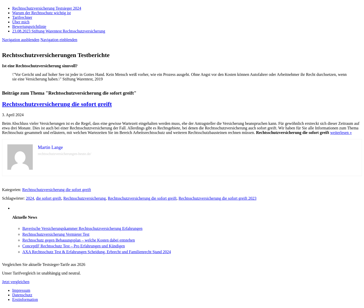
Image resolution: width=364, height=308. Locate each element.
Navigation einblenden (58, 40)
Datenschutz (22, 295)
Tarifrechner (22, 17)
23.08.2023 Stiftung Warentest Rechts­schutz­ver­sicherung (58, 31)
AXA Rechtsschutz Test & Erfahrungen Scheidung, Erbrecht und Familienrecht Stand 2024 (96, 252)
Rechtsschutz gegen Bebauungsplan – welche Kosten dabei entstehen (78, 240)
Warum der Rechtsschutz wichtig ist (41, 13)
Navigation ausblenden (20, 40)
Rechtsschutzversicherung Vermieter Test (55, 234)
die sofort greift (48, 198)
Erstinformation (25, 299)
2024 (30, 198)
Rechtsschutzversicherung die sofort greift (57, 104)
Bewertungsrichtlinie (29, 26)
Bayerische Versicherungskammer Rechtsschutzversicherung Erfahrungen (82, 228)
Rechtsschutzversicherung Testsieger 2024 (46, 8)
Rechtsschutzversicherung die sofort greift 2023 (218, 198)
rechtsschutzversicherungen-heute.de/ (64, 154)
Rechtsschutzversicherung (84, 198)
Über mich (20, 22)
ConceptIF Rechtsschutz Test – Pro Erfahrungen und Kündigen (73, 246)
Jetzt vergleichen (15, 282)
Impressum (21, 290)
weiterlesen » (341, 132)
